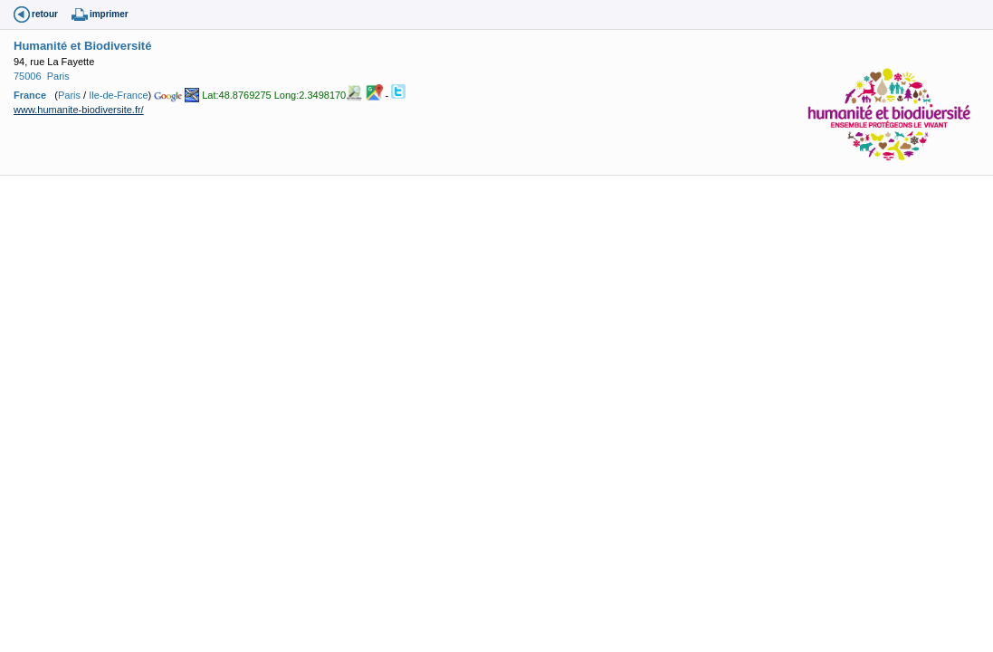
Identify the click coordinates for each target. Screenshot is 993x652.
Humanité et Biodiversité (82, 46)
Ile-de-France (118, 95)
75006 (28, 76)
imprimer (109, 14)
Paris (58, 76)
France (30, 95)
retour (45, 14)
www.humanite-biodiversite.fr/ (79, 109)
